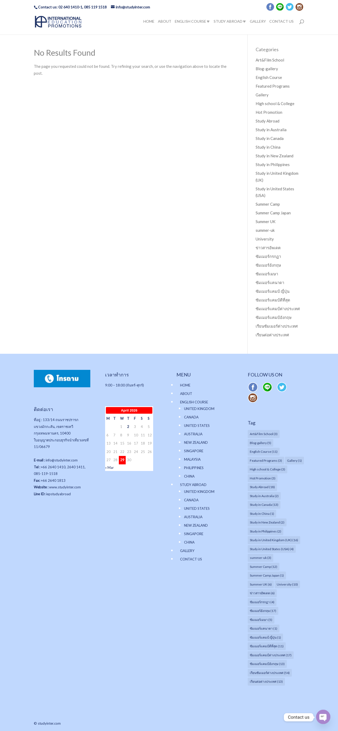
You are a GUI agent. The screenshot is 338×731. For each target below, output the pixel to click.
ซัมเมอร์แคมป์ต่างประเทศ (278, 308)
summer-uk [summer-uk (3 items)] (260, 558)
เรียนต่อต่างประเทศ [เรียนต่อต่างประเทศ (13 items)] (266, 681)
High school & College (275, 103)
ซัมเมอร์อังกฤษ (268, 265)
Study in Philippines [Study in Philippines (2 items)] (265, 531)
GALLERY (258, 21)
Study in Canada (270, 138)
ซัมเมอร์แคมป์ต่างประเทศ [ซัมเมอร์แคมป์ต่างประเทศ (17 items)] (271, 655)
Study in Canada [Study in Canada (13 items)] (264, 505)
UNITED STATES (197, 425)
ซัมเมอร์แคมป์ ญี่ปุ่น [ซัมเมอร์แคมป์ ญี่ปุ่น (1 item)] (265, 637)
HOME (148, 21)
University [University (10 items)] (287, 584)
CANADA (191, 417)
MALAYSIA (192, 459)
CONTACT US (281, 21)
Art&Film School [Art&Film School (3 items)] (264, 434)
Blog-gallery (267, 68)
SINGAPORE (193, 451)
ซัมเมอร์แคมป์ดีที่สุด (273, 300)
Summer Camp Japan (273, 212)
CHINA (189, 476)
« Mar (109, 467)
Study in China (268, 147)
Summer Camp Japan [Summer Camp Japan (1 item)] (267, 575)
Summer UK (265, 221)
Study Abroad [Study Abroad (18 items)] (262, 487)
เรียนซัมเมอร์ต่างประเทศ (277, 326)
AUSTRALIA (193, 434)
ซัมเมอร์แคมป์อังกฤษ (274, 317)
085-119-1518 (46, 473)
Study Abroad (267, 121)
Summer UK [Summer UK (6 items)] (261, 584)
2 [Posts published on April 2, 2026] (128, 427)
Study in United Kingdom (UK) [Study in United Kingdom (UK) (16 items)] (274, 540)
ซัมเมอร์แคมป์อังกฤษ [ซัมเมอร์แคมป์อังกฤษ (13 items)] (267, 664)
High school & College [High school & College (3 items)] (267, 469)
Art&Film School (270, 60)
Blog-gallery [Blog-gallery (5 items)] (260, 443)
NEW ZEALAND (196, 442)
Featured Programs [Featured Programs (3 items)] (266, 461)
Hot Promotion (269, 112)
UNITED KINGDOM (199, 409)
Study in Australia (271, 129)
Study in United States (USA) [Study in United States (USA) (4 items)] (272, 549)
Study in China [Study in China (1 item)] (262, 514)
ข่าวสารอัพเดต (268, 247)
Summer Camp (268, 204)
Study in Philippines (273, 164)
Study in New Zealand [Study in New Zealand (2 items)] (267, 522)
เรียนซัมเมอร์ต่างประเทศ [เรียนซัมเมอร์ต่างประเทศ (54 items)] (270, 673)
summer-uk (265, 230)
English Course (269, 77)
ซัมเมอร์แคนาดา (270, 282)
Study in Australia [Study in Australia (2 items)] (264, 496)
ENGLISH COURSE (190, 21)
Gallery (262, 94)
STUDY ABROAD (228, 21)
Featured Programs (273, 86)
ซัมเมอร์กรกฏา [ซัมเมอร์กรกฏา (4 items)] (262, 602)
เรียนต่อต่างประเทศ (272, 334)
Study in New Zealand (274, 155)
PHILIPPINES (194, 468)
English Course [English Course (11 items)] (264, 452)
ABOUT (164, 21)
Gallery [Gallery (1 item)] (294, 461)
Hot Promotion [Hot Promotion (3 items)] (262, 478)
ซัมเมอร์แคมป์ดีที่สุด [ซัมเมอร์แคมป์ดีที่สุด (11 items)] (267, 646)
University (265, 239)
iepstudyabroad (58, 494)
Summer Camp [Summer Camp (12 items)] (263, 567)
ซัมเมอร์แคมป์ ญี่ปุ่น (272, 291)
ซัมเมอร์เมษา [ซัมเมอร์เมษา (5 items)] (261, 620)
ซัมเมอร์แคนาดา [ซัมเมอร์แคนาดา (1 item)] (263, 628)
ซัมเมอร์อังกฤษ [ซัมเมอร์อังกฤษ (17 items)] (263, 611)
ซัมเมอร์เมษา (267, 273)
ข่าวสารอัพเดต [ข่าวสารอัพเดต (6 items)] (262, 593)
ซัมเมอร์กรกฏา (268, 256)
